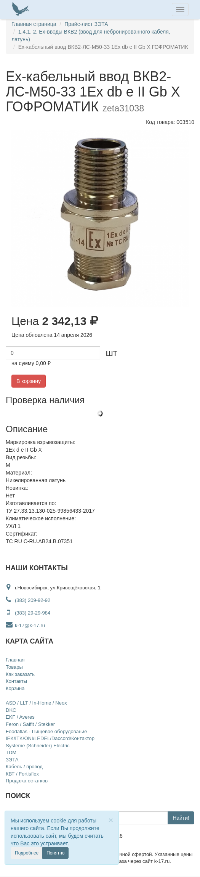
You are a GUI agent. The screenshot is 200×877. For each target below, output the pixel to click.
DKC (11, 710)
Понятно (55, 853)
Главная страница (33, 24)
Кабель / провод (24, 766)
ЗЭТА (12, 760)
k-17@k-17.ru (25, 625)
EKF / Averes (20, 717)
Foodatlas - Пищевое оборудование (46, 731)
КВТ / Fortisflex (22, 774)
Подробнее (26, 853)
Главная (15, 660)
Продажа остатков (27, 781)
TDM (11, 752)
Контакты (16, 681)
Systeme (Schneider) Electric (38, 745)
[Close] (111, 820)
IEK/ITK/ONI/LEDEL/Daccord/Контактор (50, 738)
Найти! (181, 818)
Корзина (15, 688)
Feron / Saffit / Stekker (30, 724)
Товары (14, 667)
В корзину (28, 381)
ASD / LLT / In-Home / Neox (36, 703)
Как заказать (20, 674)
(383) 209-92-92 (32, 600)
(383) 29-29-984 (32, 613)
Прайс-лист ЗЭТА (86, 24)
